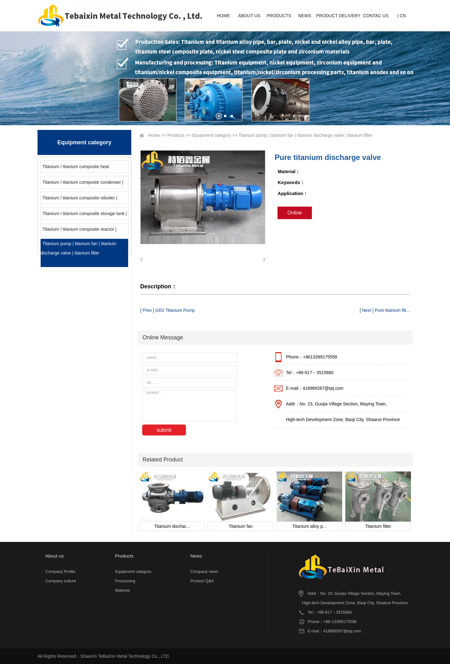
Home (154, 135)
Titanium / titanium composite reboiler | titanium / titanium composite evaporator (79, 199)
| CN (401, 15)
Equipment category (211, 135)
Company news (204, 571)
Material (122, 590)
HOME (223, 15)
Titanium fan (241, 526)
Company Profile (60, 571)
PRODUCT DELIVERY (338, 15)
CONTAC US (375, 15)
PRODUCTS (279, 15)
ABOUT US (249, 15)
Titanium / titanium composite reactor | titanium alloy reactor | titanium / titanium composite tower (80, 231)
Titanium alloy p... (309, 526)
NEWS (304, 15)
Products (176, 135)
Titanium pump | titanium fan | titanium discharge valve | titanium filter (78, 248)
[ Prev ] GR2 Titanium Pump (167, 310)
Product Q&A (202, 581)
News (196, 555)
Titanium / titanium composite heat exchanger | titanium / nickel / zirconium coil (83, 168)
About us (54, 555)
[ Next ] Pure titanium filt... (385, 310)
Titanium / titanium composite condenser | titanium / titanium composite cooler (82, 184)
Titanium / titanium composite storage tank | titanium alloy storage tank (84, 215)
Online (295, 212)
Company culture (60, 581)
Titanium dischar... (171, 526)
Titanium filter (378, 526)
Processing (125, 581)
